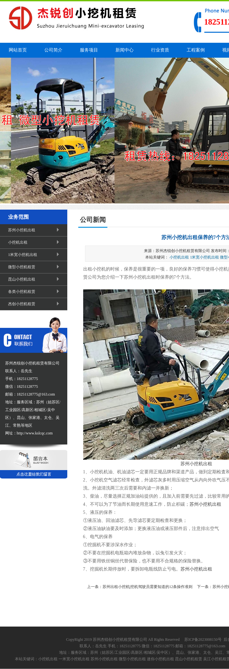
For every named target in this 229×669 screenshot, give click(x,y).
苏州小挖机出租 (34, 230)
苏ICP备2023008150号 (203, 639)
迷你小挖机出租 (160, 659)
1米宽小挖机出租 (34, 254)
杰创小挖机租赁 (34, 304)
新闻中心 (124, 50)
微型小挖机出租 (132, 659)
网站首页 (18, 50)
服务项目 (89, 50)
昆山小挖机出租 (34, 279)
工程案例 (196, 50)
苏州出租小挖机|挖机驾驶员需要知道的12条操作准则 (147, 586)
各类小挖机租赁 (34, 291)
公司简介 (53, 50)
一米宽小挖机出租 (74, 659)
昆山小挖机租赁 (188, 659)
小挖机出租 (34, 242)
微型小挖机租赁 (34, 267)
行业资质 (160, 50)
